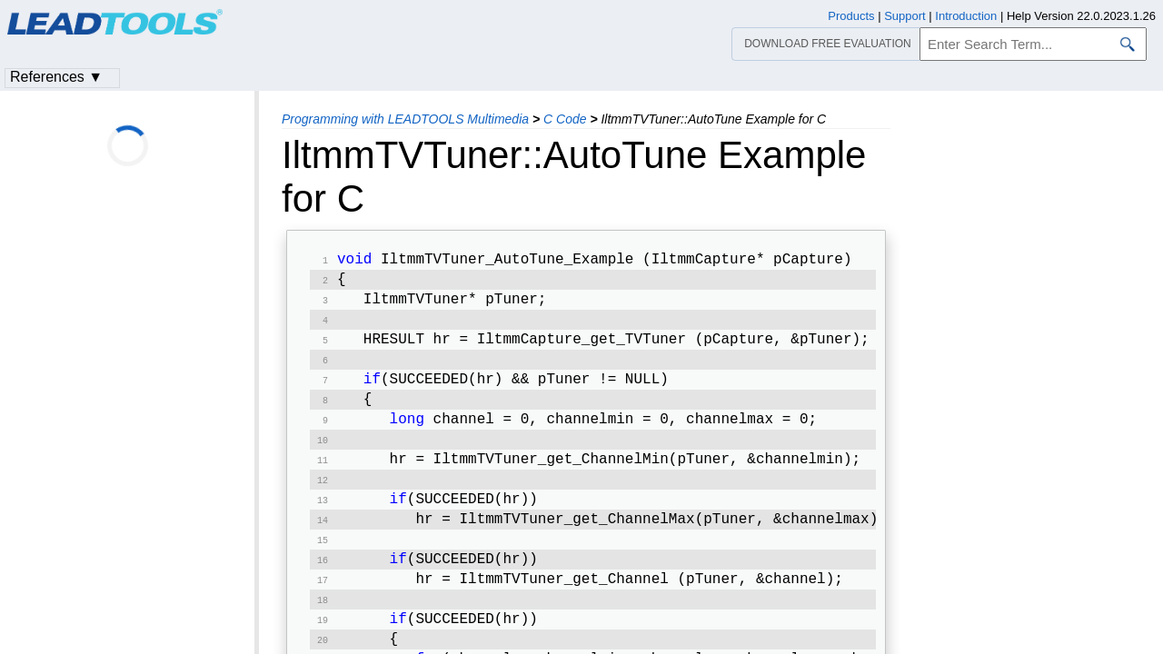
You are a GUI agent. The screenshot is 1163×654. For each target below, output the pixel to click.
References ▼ (56, 76)
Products (851, 16)
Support (905, 16)
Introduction (966, 16)
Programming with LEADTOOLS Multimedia (405, 119)
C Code (564, 119)
